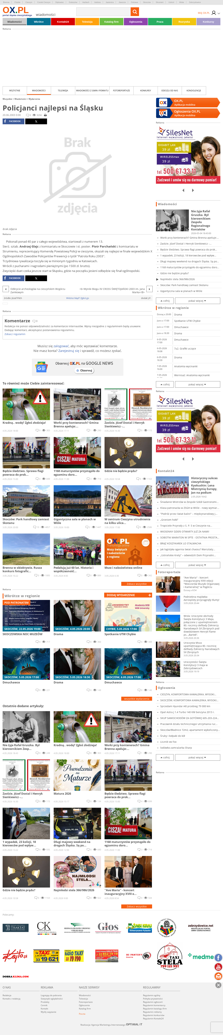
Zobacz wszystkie (137, 583)
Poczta (82, 1013)
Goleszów (73, 2)
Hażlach (85, 2)
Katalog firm (111, 21)
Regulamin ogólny (151, 995)
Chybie (17, 2)
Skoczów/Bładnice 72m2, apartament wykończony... (190, 730)
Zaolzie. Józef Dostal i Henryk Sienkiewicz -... (186, 243)
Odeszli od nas (169, 90)
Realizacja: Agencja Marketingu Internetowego (111, 1024)
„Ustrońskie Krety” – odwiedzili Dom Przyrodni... (188, 555)
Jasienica (110, 2)
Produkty (45, 1001)
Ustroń (171, 2)
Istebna (97, 2)
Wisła (181, 2)
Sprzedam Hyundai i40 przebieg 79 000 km (185, 706)
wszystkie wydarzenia (136, 698)
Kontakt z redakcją (11, 998)
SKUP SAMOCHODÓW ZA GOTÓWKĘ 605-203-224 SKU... (188, 718)
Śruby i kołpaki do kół (172, 735)
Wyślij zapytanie (48, 1011)
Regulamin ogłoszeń (153, 1001)
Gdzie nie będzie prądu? (174, 273)
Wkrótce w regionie (22, 596)
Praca (160, 21)
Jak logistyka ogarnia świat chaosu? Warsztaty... (187, 549)
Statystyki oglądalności (52, 998)
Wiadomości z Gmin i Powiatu (92, 90)
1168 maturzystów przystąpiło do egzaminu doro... (189, 267)
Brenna (6, 2)
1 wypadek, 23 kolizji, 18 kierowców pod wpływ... (188, 255)
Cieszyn (28, 2)
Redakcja (7, 995)
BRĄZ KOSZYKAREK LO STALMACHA (180, 543)
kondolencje (194, 90)
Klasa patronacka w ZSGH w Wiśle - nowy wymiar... (189, 507)
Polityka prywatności (153, 998)
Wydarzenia (34, 98)
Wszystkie (14, 90)
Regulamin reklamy (152, 1011)
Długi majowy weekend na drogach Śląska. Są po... (189, 261)
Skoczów (147, 2)
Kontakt (44, 1008)
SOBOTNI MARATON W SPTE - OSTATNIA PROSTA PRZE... (188, 537)
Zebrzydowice (195, 2)
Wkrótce (39, 21)
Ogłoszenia (135, 21)
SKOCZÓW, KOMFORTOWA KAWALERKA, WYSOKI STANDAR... (188, 700)
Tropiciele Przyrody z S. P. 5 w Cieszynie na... (186, 525)
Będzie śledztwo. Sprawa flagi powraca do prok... (188, 249)
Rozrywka (184, 21)
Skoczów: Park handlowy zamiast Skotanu (184, 285)
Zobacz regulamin (15, 334)
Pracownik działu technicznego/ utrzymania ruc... (189, 724)
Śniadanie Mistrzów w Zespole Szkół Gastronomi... (189, 502)
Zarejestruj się (68, 351)
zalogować (61, 346)
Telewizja (87, 21)
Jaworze (122, 2)
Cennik (44, 1005)
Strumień (159, 2)
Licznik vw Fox (168, 741)
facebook (12, 121)
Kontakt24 (63, 21)
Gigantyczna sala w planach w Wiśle (181, 291)
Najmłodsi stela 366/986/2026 (177, 279)
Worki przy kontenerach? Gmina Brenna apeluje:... (189, 237)
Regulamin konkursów (153, 1015)
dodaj (121, 595)
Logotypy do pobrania (51, 995)
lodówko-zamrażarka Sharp (176, 747)
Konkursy (208, 21)
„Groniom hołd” (169, 519)
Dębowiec (59, 2)
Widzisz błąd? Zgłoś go (77, 298)
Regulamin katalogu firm (155, 1008)
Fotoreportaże (121, 90)
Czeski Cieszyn (43, 2)
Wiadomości (14, 21)
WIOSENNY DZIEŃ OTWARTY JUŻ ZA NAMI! (184, 531)
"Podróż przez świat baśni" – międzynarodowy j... (188, 513)
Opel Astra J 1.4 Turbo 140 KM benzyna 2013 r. (187, 712)
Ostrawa (134, 2)
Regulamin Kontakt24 (153, 1018)
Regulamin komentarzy (154, 1005)
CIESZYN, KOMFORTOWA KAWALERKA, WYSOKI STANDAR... (187, 694)
